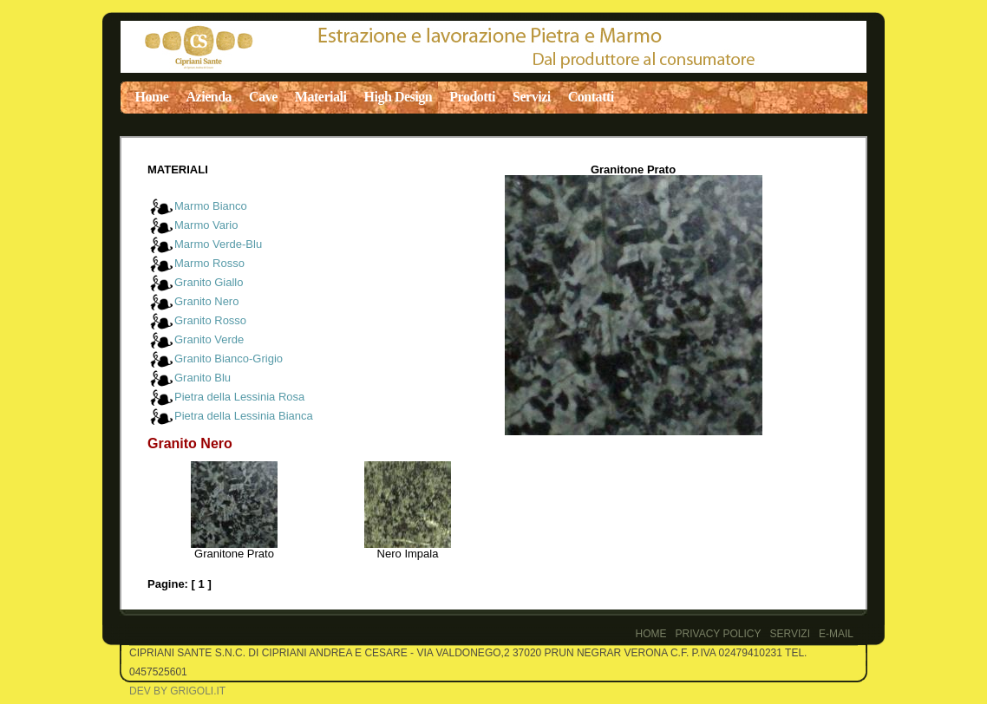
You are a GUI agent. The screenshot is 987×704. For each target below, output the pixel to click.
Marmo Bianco (210, 205)
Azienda (209, 96)
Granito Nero (206, 301)
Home (152, 96)
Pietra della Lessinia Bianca (243, 415)
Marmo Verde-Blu (218, 244)
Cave (263, 96)
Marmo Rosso (209, 263)
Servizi (532, 96)
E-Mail (836, 634)
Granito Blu (202, 377)
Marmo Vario (206, 224)
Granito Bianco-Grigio (228, 358)
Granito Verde (209, 339)
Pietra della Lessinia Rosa (239, 396)
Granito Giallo (208, 282)
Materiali (321, 96)
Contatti (591, 96)
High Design (398, 96)
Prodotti (472, 96)
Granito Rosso (210, 320)
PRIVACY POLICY (718, 634)
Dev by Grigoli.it (177, 691)
